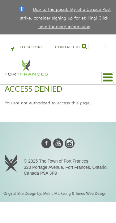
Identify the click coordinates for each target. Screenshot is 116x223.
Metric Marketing (57, 193)
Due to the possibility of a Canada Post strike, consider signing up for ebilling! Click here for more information (65, 18)
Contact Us (68, 47)
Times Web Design (90, 193)
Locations (27, 47)
